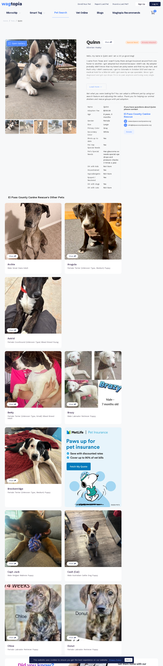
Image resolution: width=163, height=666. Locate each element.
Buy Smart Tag (99, 617)
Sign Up (141, 4)
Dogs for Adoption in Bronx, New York (104, 642)
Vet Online (82, 12)
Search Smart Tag (101, 625)
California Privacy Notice (149, 653)
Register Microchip (65, 624)
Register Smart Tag (101, 621)
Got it (128, 660)
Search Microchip (64, 628)
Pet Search (60, 12)
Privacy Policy (121, 653)
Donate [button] (129, 132)
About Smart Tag (100, 630)
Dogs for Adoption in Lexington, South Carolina (23, 646)
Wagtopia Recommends (126, 12)
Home (5, 21)
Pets (13, 21)
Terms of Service (96, 653)
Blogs (100, 12)
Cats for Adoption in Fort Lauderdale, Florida (63, 642)
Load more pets (81, 582)
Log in (155, 4)
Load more (95, 87)
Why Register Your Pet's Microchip (67, 618)
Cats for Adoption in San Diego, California (21, 642)
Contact (74, 653)
